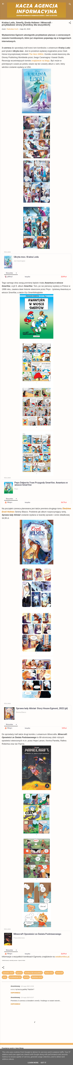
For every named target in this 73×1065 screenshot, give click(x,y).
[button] (70, 23)
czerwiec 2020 (8, 973)
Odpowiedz (15, 993)
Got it (43, 1063)
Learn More (33, 1063)
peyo (4, 977)
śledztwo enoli (37, 977)
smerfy (26, 977)
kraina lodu (49, 973)
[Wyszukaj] (70, 4)
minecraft (59, 973)
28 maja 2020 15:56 (27, 986)
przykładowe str (15, 977)
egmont (19, 973)
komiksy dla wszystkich (33, 973)
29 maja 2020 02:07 (27, 997)
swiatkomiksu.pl (62, 957)
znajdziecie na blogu (40, 61)
